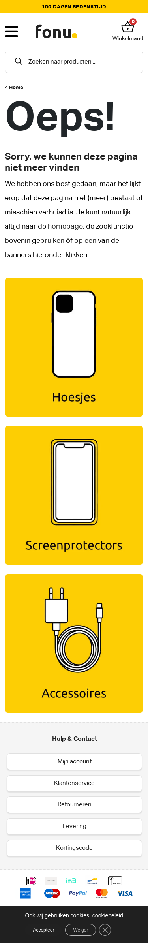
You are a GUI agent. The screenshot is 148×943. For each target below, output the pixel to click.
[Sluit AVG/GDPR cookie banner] (105, 930)
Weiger (80, 930)
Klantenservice (74, 783)
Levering (74, 826)
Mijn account (75, 762)
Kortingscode (74, 848)
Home (16, 87)
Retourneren (75, 805)
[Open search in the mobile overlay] (74, 62)
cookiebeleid (107, 915)
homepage (65, 226)
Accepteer (43, 930)
